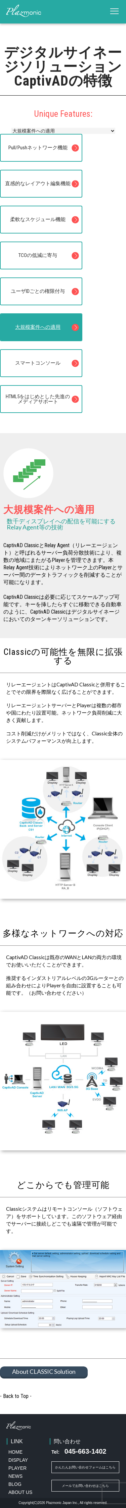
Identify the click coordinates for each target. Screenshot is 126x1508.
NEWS (15, 1476)
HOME (15, 1452)
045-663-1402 (78, 1451)
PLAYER (17, 1468)
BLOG (15, 1484)
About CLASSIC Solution (44, 1371)
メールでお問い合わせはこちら (85, 1486)
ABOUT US (20, 1492)
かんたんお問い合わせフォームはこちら (85, 1467)
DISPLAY (18, 1460)
